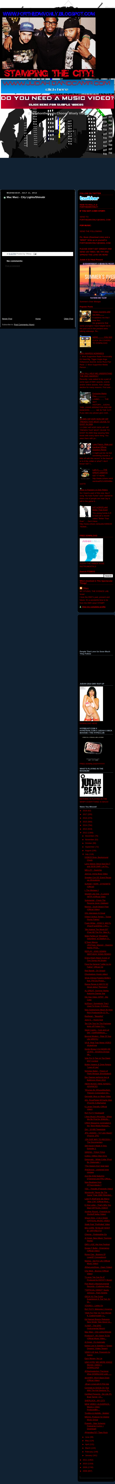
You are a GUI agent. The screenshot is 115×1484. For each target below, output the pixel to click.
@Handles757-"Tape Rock (96, 1432)
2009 (85, 1467)
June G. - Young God (94, 1020)
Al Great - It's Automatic (95, 1342)
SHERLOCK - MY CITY (95, 1401)
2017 (85, 814)
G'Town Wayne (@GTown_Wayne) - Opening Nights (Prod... (99, 945)
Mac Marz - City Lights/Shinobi (26, 197)
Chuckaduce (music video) (96, 974)
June (87, 1437)
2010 (85, 1464)
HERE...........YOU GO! (102, 337)
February (89, 1452)
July (87, 854)
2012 (85, 833)
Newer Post (7, 319)
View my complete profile (94, 607)
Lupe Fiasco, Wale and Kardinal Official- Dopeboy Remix (102, 447)
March (88, 1448)
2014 (85, 825)
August (88, 851)
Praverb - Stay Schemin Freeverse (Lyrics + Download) (95, 1426)
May (87, 1441)
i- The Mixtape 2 (92, 890)
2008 (85, 1471)
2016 (85, 818)
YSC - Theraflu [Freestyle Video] (99, 1189)
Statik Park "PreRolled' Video (97, 1224)
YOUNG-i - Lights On (94, 1306)
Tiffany (86, 588)
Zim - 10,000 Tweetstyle (95, 1129)
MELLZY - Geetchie (93, 870)
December (90, 836)
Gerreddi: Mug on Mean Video (98, 1096)
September (90, 847)
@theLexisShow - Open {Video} (98, 1267)
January (89, 1455)
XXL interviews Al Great (95, 913)
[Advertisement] (37, 294)
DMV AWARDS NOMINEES (92, 353)
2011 (85, 1460)
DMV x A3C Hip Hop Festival (97, 1244)
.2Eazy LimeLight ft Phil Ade (97, 1384)
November (90, 840)
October (89, 843)
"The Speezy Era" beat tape (97, 1166)
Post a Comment (12, 266)
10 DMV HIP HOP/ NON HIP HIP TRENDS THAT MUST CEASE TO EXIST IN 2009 (95, 421)
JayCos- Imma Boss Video (96, 874)
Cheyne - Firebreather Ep (96, 1234)
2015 (85, 822)
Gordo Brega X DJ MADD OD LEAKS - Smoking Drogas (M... (97, 1052)
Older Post (68, 319)
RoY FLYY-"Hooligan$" (94, 1113)
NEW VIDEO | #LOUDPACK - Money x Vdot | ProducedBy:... (97, 1407)
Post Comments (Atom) (24, 325)
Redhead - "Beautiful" (94, 1016)
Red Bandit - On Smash (95, 971)
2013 (85, 829)
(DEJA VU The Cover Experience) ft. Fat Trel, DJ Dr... (97, 1299)
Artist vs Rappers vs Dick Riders (94, 490)
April (87, 1444)
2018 (85, 811)
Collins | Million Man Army (96, 1156)
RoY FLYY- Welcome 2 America (98, 1309)
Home (38, 319)
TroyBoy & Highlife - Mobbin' (97, 1413)
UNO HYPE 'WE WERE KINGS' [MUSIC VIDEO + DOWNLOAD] (99, 1365)
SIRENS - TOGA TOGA (95, 1152)
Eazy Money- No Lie (93, 1358)
